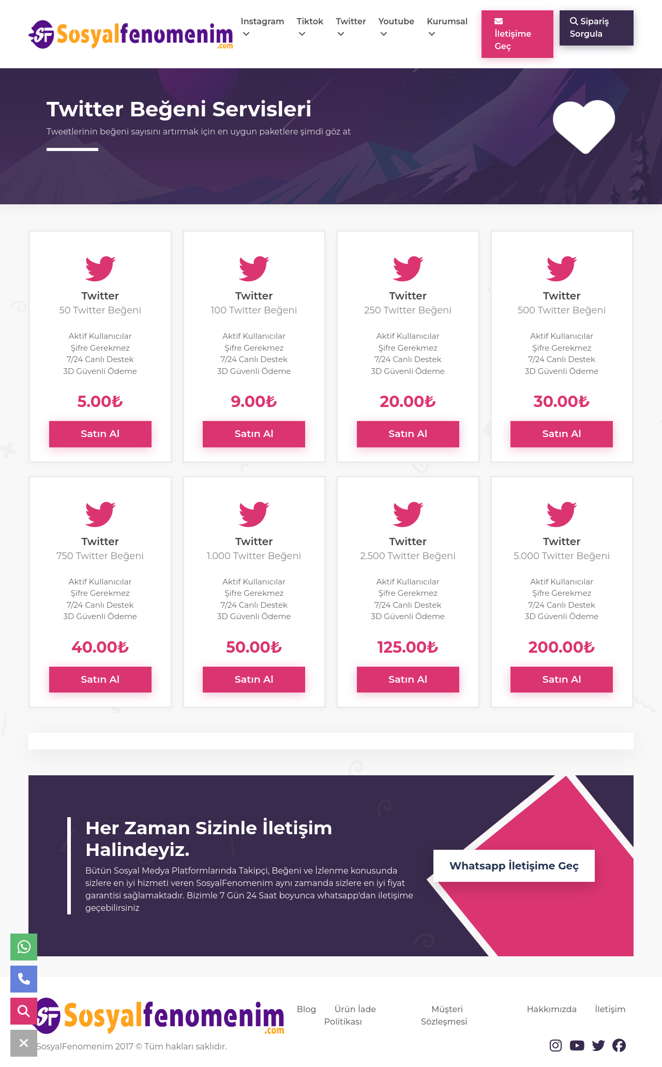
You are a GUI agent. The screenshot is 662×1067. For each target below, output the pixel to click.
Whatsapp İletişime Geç (514, 866)
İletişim (610, 1009)
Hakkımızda (552, 1009)
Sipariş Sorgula (589, 28)
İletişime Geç (512, 34)
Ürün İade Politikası (350, 1015)
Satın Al (100, 434)
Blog (307, 1009)
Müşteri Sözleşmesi (444, 1015)
